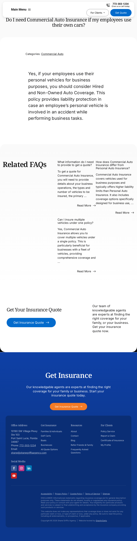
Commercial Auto (52, 54)
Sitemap (106, 494)
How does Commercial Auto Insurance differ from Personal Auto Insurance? (114, 165)
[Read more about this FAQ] (86, 205)
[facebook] (14, 468)
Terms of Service (92, 494)
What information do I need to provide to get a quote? (76, 163)
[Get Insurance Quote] (31, 322)
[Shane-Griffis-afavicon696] (23, 494)
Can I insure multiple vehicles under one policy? (75, 221)
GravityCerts (101, 520)
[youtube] (14, 476)
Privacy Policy (61, 494)
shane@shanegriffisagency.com (28, 452)
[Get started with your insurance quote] (68, 406)
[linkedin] (29, 468)
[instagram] (21, 468)
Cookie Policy (76, 494)
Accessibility (46, 494)
